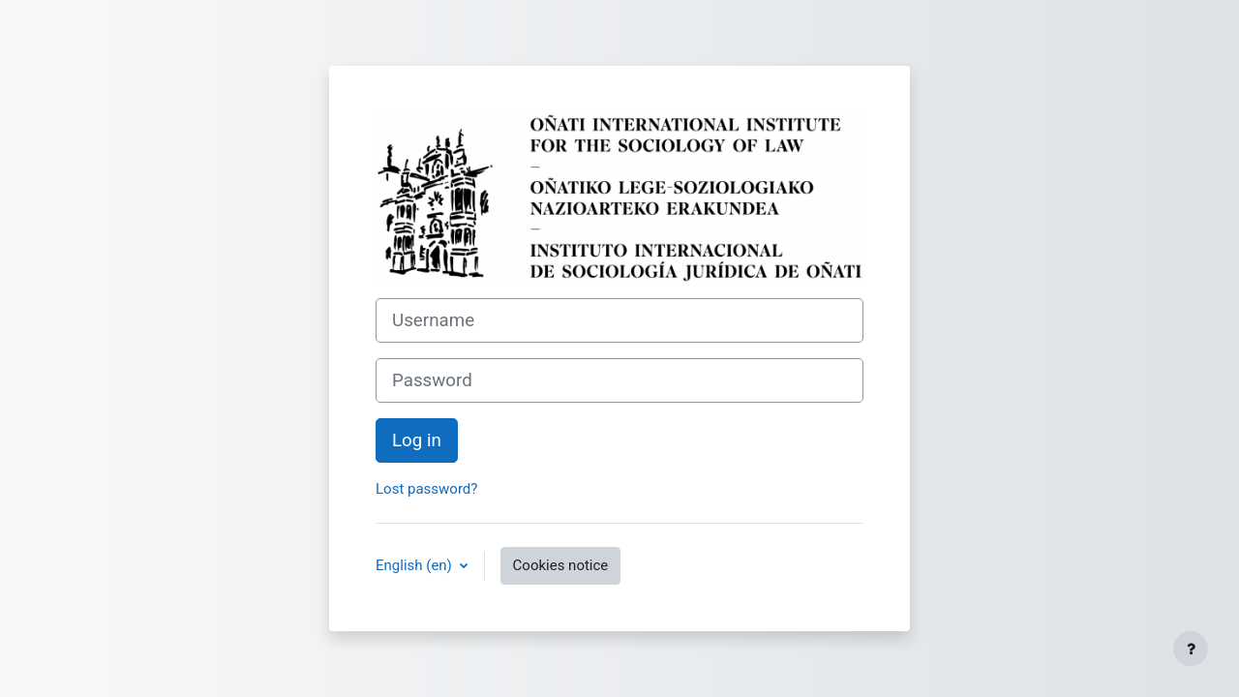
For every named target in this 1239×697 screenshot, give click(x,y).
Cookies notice (561, 565)
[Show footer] (1190, 648)
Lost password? (426, 489)
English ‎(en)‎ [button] (416, 565)
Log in (416, 440)
